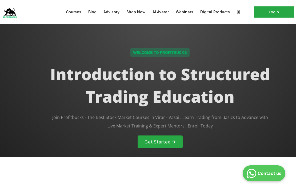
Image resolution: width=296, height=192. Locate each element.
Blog (92, 12)
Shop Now (136, 12)
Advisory (111, 12)
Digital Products (215, 12)
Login (274, 11)
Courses (73, 12)
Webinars (184, 12)
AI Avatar (161, 12)
